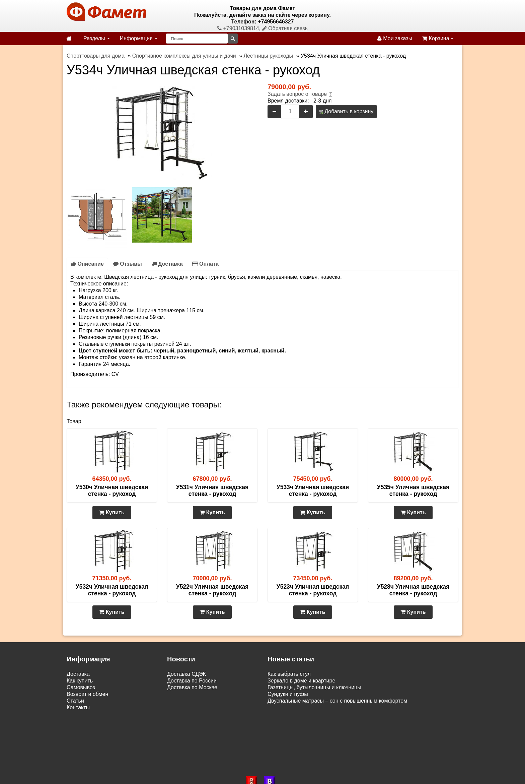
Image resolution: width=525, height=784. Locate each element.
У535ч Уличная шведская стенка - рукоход (413, 490)
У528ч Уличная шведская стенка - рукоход (413, 590)
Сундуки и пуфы (288, 694)
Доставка (167, 264)
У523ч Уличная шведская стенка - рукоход (313, 590)
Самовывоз (81, 687)
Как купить (80, 680)
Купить (111, 512)
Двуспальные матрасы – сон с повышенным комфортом (337, 701)
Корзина (437, 38)
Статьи (75, 701)
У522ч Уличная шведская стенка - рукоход (212, 590)
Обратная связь (285, 28)
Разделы (96, 38)
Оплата (205, 264)
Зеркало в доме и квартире (301, 680)
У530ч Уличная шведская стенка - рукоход (112, 490)
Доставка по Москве (192, 687)
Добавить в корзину (346, 111)
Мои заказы (394, 38)
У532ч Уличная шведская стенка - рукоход (112, 590)
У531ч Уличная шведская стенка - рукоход (212, 490)
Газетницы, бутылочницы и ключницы (314, 687)
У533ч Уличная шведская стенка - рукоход (313, 490)
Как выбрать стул (289, 674)
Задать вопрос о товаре (297, 94)
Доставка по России (192, 680)
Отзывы (127, 264)
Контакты (78, 707)
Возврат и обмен (87, 694)
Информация (138, 38)
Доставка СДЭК (186, 674)
